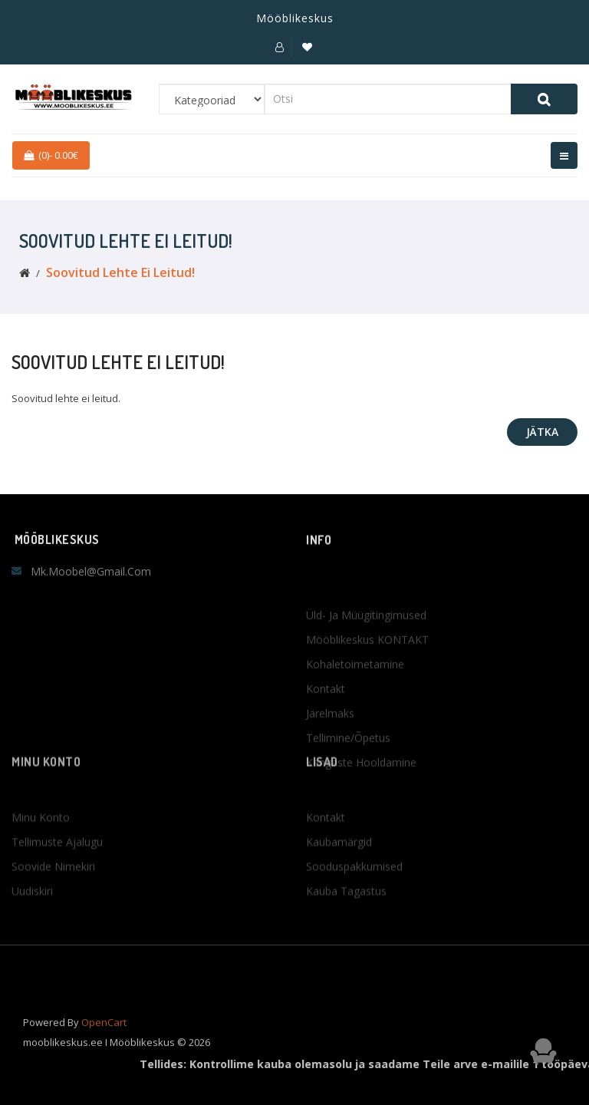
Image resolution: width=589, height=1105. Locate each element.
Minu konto (41, 850)
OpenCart (104, 1034)
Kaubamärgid (339, 874)
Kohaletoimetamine (355, 718)
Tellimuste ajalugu (57, 874)
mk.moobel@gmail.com (91, 571)
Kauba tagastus (346, 923)
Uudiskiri (32, 923)
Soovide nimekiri (53, 899)
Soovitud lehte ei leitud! (120, 272)
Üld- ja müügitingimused (366, 668)
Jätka (542, 431)
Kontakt (325, 742)
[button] (279, 46)
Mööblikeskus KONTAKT (367, 693)
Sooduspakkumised (354, 899)
